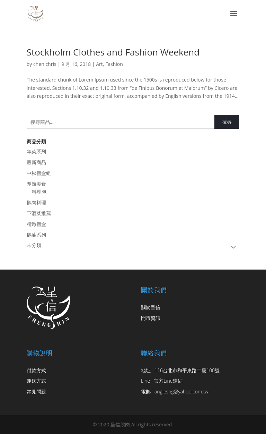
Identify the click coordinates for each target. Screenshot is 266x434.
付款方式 (36, 370)
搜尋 (227, 121)
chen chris (44, 64)
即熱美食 (36, 183)
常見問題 (36, 391)
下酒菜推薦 (39, 213)
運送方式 (36, 380)
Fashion (114, 64)
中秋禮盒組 (39, 173)
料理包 (39, 191)
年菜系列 (36, 151)
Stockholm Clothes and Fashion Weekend (113, 52)
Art (99, 64)
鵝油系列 (36, 234)
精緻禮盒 (36, 224)
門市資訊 (150, 318)
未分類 (34, 245)
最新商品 (36, 162)
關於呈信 (150, 307)
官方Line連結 (168, 380)
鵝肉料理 (36, 202)
